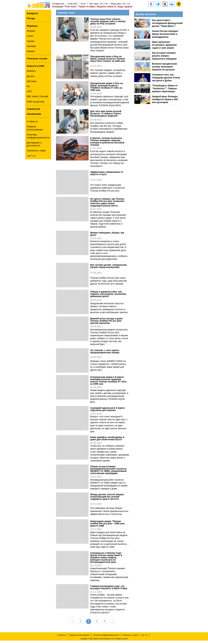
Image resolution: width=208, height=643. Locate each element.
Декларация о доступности (34, 146)
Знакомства (33, 111)
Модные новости (106, 9)
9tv (28, 88)
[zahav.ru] (151, 6)
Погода (31, 21)
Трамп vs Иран (87, 9)
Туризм (30, 43)
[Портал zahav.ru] (172, 6)
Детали (30, 78)
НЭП (29, 94)
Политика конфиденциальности (38, 138)
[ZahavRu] (165, 6)
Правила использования (35, 130)
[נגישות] (178, 6)
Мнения (31, 33)
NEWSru (31, 73)
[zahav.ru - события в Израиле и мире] (158, 6)
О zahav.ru (32, 124)
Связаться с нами (36, 153)
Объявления (34, 116)
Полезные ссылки (37, 61)
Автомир (31, 48)
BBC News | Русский (37, 99)
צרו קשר (31, 158)
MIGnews (31, 83)
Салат (30, 38)
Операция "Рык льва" (64, 9)
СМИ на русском (35, 104)
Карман (31, 53)
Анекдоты (32, 15)
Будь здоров (125, 9)
